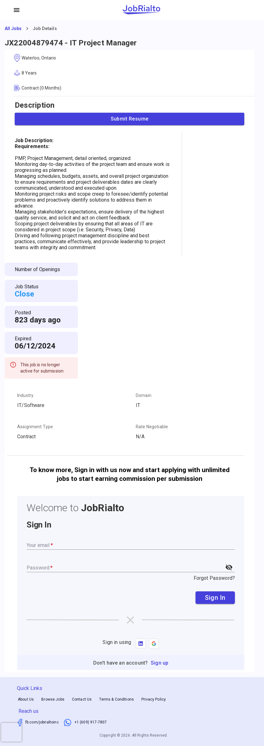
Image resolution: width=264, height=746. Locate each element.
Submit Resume (129, 119)
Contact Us (82, 699)
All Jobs (13, 28)
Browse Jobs (52, 699)
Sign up (159, 663)
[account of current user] (16, 10)
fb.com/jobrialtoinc (42, 722)
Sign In (215, 597)
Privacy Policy (153, 699)
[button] (154, 644)
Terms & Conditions (116, 699)
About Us (26, 699)
